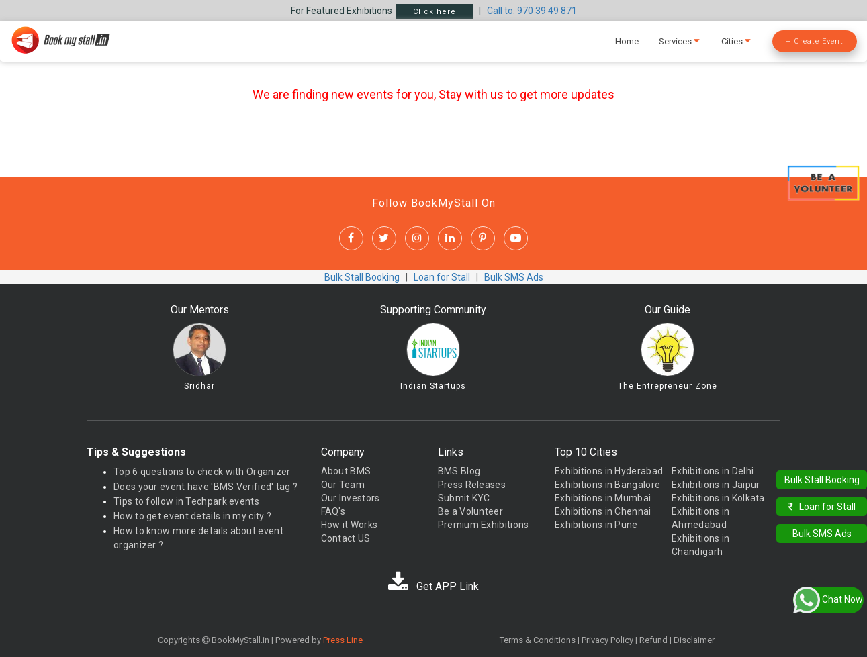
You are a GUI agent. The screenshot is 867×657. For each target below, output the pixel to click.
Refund (653, 640)
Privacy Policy (607, 640)
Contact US (346, 538)
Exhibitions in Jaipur (716, 484)
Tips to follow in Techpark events (186, 501)
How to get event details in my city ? (192, 516)
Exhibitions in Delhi (713, 471)
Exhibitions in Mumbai (603, 498)
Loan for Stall (442, 277)
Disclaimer (694, 640)
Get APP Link (433, 586)
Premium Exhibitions (483, 524)
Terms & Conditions (538, 640)
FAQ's (333, 511)
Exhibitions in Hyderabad (609, 471)
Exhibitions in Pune (596, 524)
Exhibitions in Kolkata (718, 498)
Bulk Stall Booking (362, 277)
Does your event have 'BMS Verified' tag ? (205, 486)
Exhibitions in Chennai (603, 511)
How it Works (349, 524)
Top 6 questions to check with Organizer (202, 471)
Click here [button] (434, 11)
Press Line (343, 640)
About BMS (346, 471)
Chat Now (828, 600)
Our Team (343, 484)
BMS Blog (459, 471)
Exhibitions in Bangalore (607, 484)
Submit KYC (464, 498)
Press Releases (472, 484)
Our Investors (350, 498)
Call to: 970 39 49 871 (532, 10)
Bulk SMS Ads (513, 277)
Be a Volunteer (470, 511)
